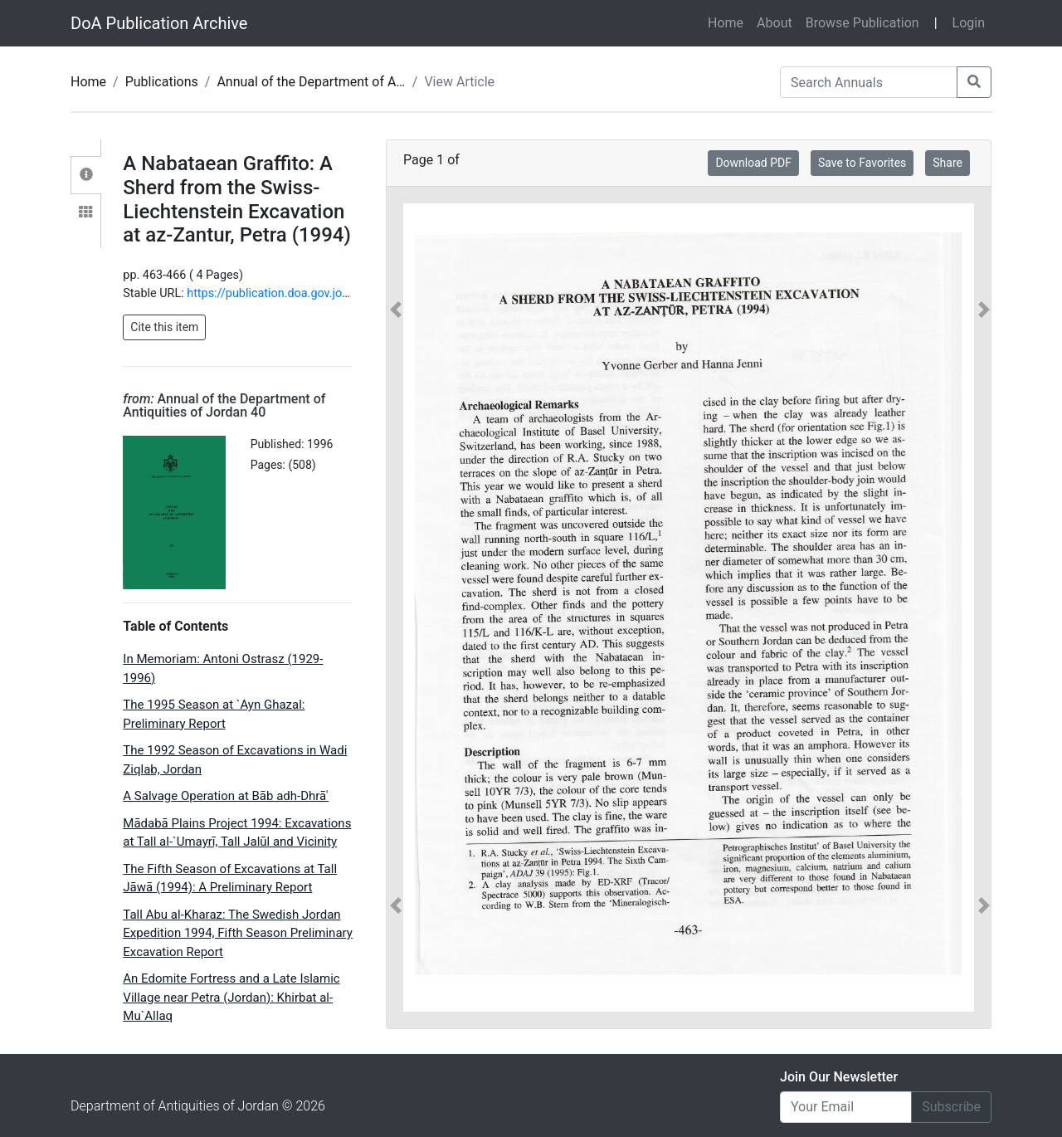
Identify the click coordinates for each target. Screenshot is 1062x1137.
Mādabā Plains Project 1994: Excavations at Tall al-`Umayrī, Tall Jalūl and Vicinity (237, 833)
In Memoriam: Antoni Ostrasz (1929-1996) (223, 668)
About (774, 23)
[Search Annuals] (868, 82)
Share (947, 162)
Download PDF (753, 162)
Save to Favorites (862, 162)
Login (968, 23)
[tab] (86, 175)
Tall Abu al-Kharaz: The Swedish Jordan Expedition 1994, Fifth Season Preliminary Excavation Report (238, 933)
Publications (161, 82)
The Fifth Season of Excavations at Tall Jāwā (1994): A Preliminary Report (230, 878)
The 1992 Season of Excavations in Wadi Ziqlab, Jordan (235, 760)
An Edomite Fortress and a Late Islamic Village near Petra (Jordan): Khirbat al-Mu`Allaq (231, 997)
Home (729, 21)
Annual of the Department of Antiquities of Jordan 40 (373, 82)
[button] (395, 607)
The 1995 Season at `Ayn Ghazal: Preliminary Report (213, 714)
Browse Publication (862, 23)
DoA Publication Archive (159, 23)
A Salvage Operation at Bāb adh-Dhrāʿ (226, 795)
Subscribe (951, 1107)
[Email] (846, 1107)
